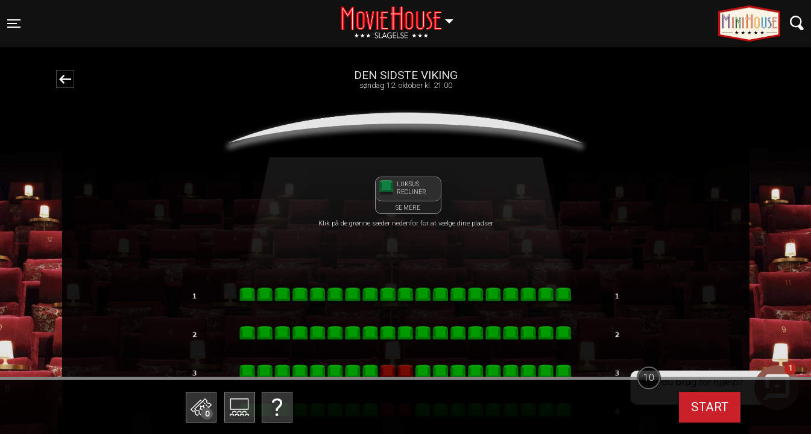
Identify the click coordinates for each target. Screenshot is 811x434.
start (709, 407)
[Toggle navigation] (14, 23)
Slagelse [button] (403, 16)
